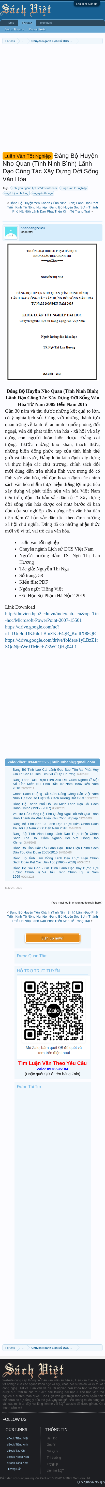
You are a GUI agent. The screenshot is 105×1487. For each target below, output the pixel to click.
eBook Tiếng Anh (17, 1444)
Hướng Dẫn (14, 1468)
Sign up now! (52, 938)
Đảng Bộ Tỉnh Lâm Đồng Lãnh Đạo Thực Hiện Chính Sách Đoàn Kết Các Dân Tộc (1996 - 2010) (56, 860)
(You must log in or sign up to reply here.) (76, 902)
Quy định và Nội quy (91, 1482)
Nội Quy (52, 1451)
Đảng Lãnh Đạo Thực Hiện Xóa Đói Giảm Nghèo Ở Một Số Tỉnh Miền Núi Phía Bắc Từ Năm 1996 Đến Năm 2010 (56, 784)
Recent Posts (37, 29)
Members (46, 22)
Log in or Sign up (86, 3)
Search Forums (14, 29)
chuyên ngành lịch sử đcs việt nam (34, 188)
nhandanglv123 (33, 228)
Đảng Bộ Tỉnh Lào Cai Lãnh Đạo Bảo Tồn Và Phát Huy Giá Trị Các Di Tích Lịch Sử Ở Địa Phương (56, 772)
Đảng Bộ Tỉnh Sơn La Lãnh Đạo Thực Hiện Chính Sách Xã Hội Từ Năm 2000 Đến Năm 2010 (56, 826)
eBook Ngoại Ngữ (18, 1456)
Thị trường (54, 1458)
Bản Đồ (52, 1438)
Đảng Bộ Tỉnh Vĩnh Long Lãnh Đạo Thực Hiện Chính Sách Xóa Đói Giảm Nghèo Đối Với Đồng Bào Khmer (56, 838)
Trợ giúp (52, 1464)
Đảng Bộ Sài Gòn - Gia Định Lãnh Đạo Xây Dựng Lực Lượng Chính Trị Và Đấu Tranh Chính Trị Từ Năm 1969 (56, 872)
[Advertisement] (52, 99)
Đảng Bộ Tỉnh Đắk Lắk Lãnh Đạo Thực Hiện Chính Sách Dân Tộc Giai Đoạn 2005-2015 (56, 850)
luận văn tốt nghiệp (74, 188)
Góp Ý (51, 1445)
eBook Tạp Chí (16, 1450)
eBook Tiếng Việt (17, 1438)
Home (10, 22)
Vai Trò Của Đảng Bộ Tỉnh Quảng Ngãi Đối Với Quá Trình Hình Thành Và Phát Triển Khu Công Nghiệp (56, 816)
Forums (27, 22)
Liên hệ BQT (55, 1470)
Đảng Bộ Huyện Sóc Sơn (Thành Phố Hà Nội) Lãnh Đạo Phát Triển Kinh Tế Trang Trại (55, 209)
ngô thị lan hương (16, 193)
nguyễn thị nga (43, 193)
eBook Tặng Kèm (17, 1462)
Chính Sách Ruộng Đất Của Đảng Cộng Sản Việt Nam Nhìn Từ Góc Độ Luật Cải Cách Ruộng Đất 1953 (56, 796)
